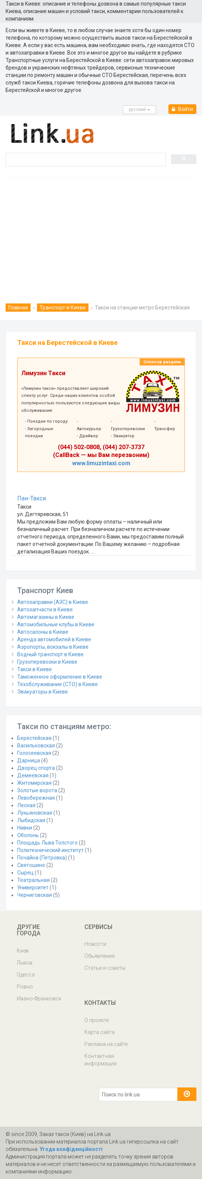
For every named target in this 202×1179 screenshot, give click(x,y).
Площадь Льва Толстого (47, 843)
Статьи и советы (104, 968)
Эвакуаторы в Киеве (42, 692)
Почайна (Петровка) (42, 858)
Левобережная (36, 798)
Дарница (28, 760)
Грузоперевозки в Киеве (47, 662)
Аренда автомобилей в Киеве (54, 639)
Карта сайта (99, 1032)
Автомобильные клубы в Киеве (55, 624)
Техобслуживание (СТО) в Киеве (57, 684)
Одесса (26, 975)
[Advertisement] (101, 233)
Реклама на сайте (106, 1044)
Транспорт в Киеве (63, 308)
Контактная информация (100, 1060)
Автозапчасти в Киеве (45, 609)
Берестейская (34, 738)
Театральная (33, 880)
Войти (182, 109)
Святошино (31, 865)
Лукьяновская (34, 813)
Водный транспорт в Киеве (50, 654)
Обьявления (99, 956)
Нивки (24, 828)
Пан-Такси (31, 498)
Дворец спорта (36, 768)
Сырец (25, 873)
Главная (18, 308)
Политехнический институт (50, 850)
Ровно (25, 987)
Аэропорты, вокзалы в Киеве (52, 647)
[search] (85, 159)
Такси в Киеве (34, 669)
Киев (23, 951)
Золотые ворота (37, 790)
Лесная (26, 805)
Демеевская (33, 775)
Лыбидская (31, 820)
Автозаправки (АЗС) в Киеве (52, 602)
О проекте (96, 1020)
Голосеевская (34, 753)
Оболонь (28, 835)
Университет (33, 888)
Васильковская (36, 746)
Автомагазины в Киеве (45, 617)
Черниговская (34, 895)
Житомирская (34, 783)
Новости (95, 944)
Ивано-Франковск (39, 998)
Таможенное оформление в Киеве (59, 677)
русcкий (139, 109)
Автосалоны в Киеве (42, 632)
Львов (24, 963)
